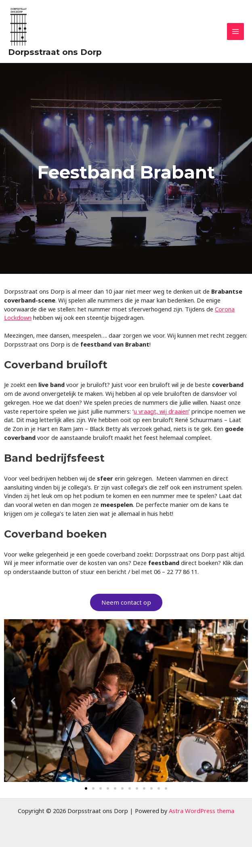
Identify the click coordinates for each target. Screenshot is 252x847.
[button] (13, 701)
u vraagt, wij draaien (161, 411)
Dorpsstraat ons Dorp (55, 52)
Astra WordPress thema (201, 811)
